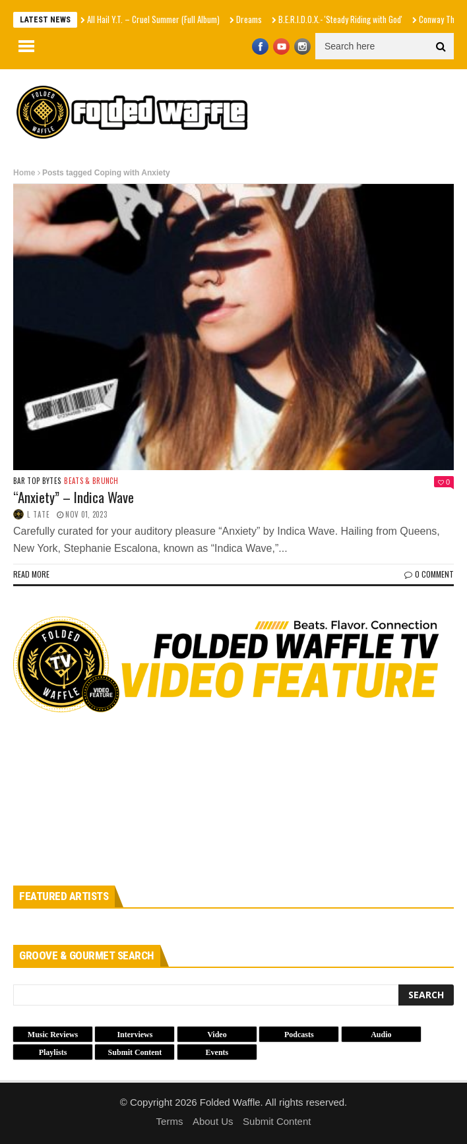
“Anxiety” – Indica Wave (73, 497)
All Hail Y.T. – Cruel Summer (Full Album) (153, 19)
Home (24, 172)
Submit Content (277, 1121)
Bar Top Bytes (37, 481)
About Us (213, 1121)
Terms (169, 1121)
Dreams (249, 19)
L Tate (38, 514)
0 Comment (429, 574)
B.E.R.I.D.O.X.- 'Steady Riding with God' (340, 19)
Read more (31, 574)
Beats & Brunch (91, 481)
